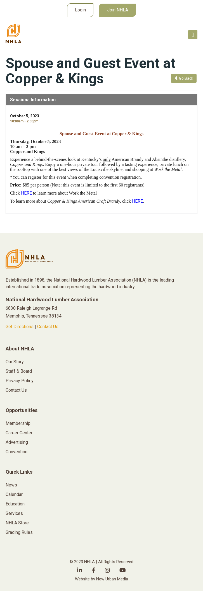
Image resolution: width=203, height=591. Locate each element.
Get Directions (20, 326)
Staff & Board (19, 371)
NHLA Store (17, 522)
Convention (16, 451)
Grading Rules (19, 532)
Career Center (19, 432)
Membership (18, 423)
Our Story (15, 361)
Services (14, 513)
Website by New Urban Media (101, 579)
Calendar (14, 494)
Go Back (183, 78)
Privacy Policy (20, 380)
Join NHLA (117, 10)
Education (15, 504)
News (11, 485)
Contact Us (47, 326)
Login (80, 10)
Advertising (17, 442)
